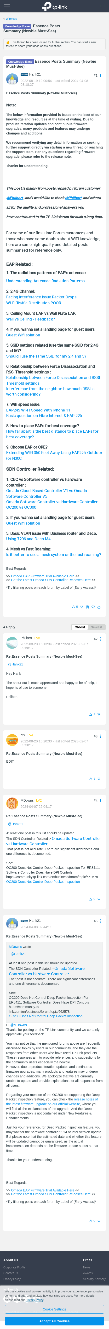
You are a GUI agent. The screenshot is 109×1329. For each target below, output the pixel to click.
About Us (10, 1256)
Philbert (26, 634)
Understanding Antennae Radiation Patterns (45, 278)
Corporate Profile (14, 1263)
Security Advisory (94, 1274)
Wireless (11, 18)
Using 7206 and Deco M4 (28, 534)
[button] (99, 603)
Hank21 (35, 74)
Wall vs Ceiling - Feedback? (30, 314)
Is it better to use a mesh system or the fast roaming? (53, 550)
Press (87, 1256)
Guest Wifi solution (23, 330)
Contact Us (10, 1269)
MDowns (27, 796)
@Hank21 (15, 660)
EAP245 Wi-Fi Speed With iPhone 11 (38, 405)
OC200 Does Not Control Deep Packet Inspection (43, 877)
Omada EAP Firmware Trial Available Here (42, 572)
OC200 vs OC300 (21, 502)
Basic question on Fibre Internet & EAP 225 (44, 411)
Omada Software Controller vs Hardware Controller (52, 497)
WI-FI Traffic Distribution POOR (33, 299)
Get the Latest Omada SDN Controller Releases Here (51, 576)
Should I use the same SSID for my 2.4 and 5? (46, 351)
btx (23, 731)
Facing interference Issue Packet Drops (41, 294)
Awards (88, 1269)
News (86, 1263)
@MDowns (18, 1021)
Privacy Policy (12, 1274)
